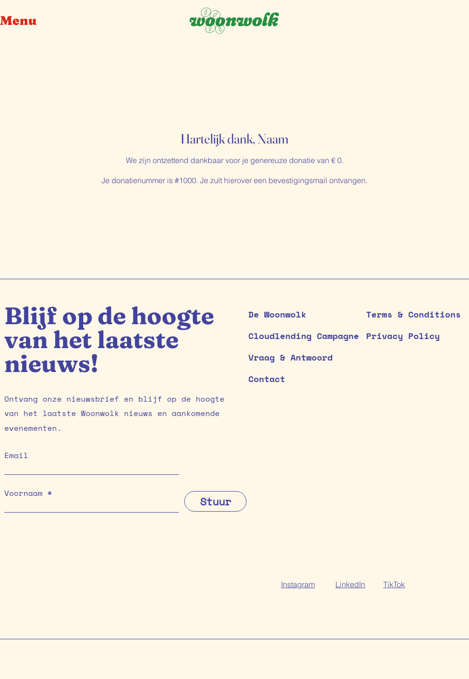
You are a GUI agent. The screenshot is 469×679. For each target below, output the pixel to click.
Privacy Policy (403, 335)
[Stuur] (215, 501)
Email (16, 455)
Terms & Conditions (413, 314)
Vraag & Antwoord (290, 357)
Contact (266, 378)
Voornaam (23, 493)
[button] (26, 21)
